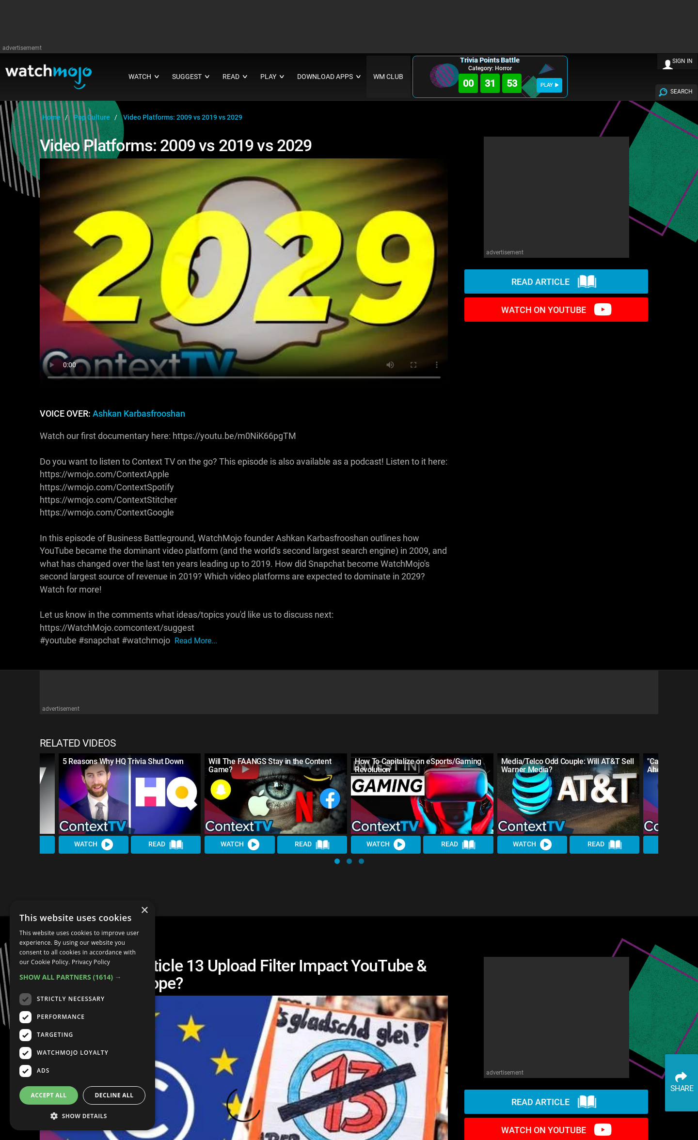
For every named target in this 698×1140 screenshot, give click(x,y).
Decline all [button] (114, 1095)
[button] (337, 861)
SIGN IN (682, 61)
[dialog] (82, 1015)
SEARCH (681, 91)
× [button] (144, 910)
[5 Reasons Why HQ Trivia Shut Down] (130, 793)
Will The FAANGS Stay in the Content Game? (269, 765)
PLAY (549, 85)
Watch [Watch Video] (93, 844)
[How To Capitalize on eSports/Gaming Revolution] (422, 793)
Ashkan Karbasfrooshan (139, 414)
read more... (195, 640)
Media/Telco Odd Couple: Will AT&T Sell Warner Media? (567, 765)
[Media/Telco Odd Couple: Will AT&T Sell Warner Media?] (568, 793)
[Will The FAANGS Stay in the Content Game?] (276, 793)
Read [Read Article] (165, 844)
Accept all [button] (49, 1095)
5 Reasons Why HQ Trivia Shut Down (123, 761)
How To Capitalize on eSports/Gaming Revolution (418, 765)
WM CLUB (388, 77)
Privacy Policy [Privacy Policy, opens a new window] (91, 962)
